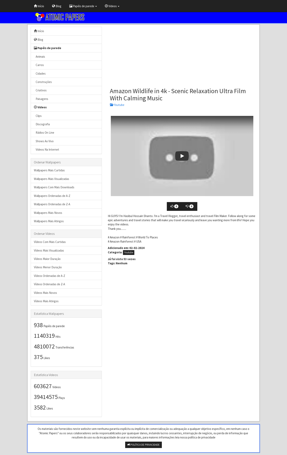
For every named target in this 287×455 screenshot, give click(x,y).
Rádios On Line (44, 132)
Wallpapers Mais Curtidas (49, 170)
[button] (182, 156)
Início (39, 6)
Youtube (117, 105)
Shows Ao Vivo (44, 141)
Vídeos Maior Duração (47, 259)
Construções (43, 82)
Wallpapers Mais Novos (48, 213)
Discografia (42, 124)
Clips (38, 116)
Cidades (40, 73)
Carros (39, 65)
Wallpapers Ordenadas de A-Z (52, 196)
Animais (39, 56)
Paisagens (41, 99)
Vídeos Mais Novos (45, 293)
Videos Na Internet (46, 149)
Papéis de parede (83, 6)
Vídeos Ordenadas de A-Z (49, 276)
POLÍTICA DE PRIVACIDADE (143, 444)
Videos (112, 6)
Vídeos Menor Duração (48, 267)
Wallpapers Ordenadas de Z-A (52, 204)
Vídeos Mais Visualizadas (49, 250)
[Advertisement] (182, 55)
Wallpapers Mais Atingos (49, 221)
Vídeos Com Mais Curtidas (50, 242)
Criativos (40, 90)
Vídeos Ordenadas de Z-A (49, 284)
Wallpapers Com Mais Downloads (54, 187)
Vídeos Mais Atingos (46, 301)
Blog (56, 6)
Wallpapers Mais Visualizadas (51, 179)
